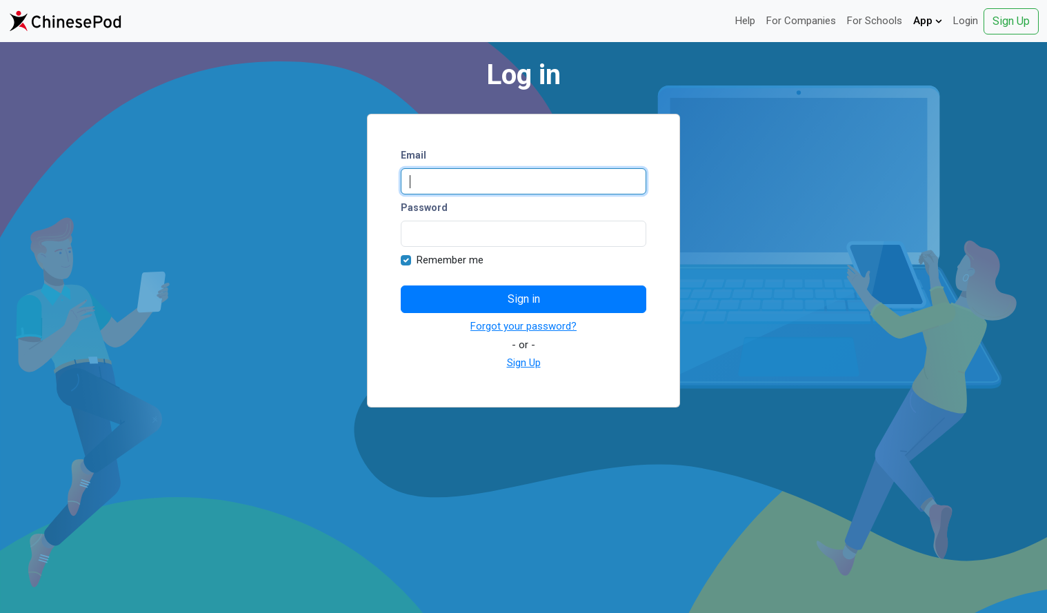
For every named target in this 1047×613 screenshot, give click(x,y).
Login (965, 20)
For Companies (801, 20)
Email (413, 155)
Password (424, 207)
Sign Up (1011, 21)
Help (745, 20)
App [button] (927, 20)
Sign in (524, 298)
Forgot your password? (523, 326)
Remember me (450, 260)
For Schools (874, 20)
